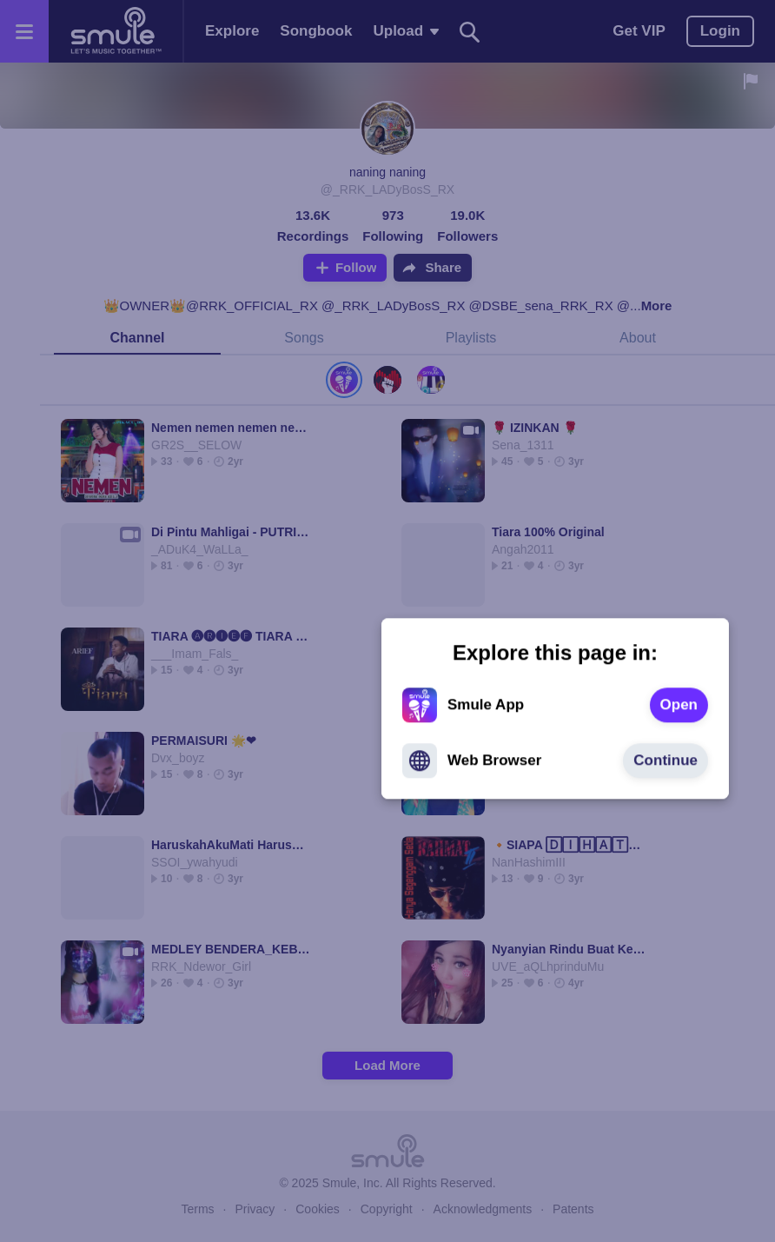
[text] (511, 618)
